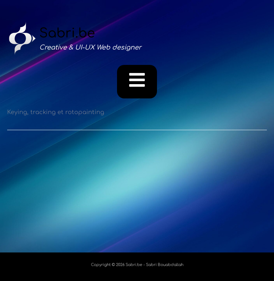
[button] (137, 81)
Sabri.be (67, 33)
